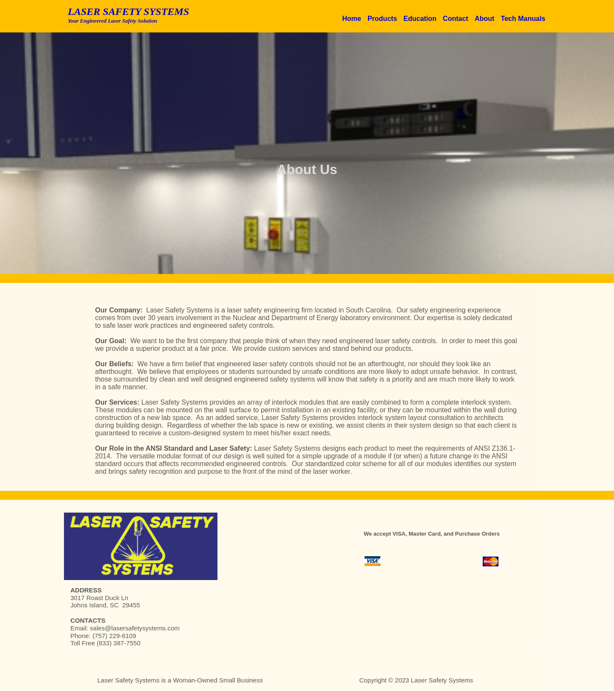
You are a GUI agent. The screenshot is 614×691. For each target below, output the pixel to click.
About (484, 18)
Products (382, 18)
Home (351, 18)
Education (419, 18)
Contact (456, 18)
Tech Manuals (523, 18)
